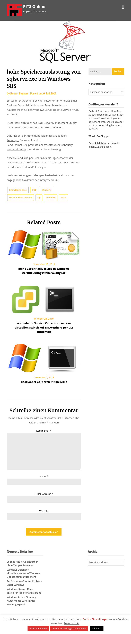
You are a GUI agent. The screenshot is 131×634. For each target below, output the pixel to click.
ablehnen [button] (96, 628)
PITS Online (34, 6)
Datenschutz (72, 623)
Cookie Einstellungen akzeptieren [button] (69, 628)
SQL (34, 189)
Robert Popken (19, 93)
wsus (63, 197)
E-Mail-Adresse (44, 494)
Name (44, 476)
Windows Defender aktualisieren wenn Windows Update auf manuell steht (23, 573)
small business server (20, 197)
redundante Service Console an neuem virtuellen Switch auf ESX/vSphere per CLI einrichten (44, 327)
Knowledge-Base (18, 189)
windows (50, 197)
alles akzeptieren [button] (38, 628)
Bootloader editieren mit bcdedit (44, 382)
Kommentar (43, 430)
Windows (46, 189)
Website (43, 511)
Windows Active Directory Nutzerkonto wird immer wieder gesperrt (21, 601)
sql (38, 197)
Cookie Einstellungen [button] (95, 619)
